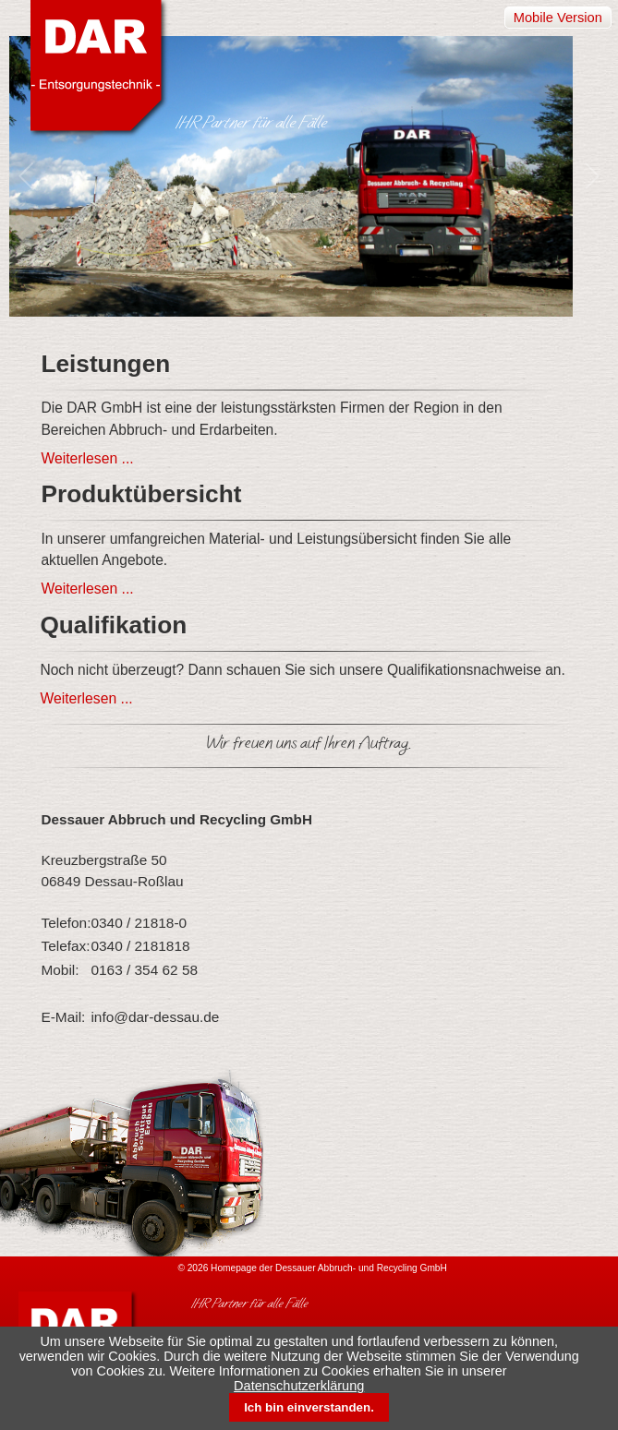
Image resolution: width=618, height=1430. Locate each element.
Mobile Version (558, 17)
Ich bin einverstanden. (309, 1407)
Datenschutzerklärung (299, 1385)
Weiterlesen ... (87, 458)
